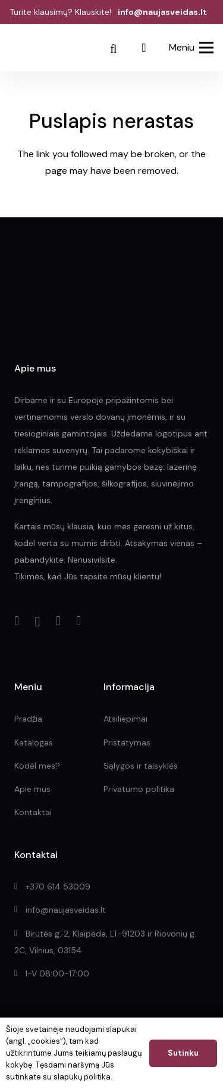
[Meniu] (191, 48)
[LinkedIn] (58, 621)
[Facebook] (16, 621)
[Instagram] (37, 621)
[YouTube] (78, 621)
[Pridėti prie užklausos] (144, 47)
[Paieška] (113, 49)
